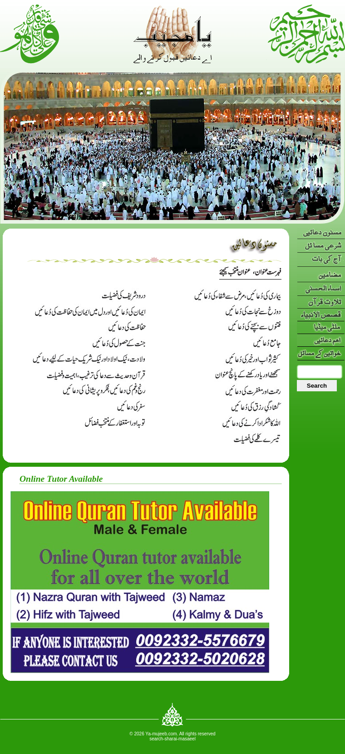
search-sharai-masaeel (172, 738)
